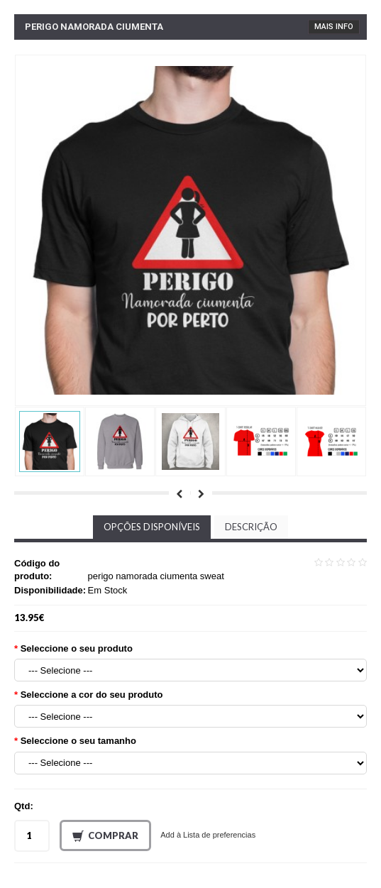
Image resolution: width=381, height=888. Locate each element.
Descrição (251, 526)
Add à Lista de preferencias (207, 835)
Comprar (105, 836)
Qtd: (23, 806)
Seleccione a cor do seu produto (92, 694)
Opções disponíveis (152, 526)
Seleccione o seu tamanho (78, 740)
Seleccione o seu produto (77, 648)
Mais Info (333, 26)
